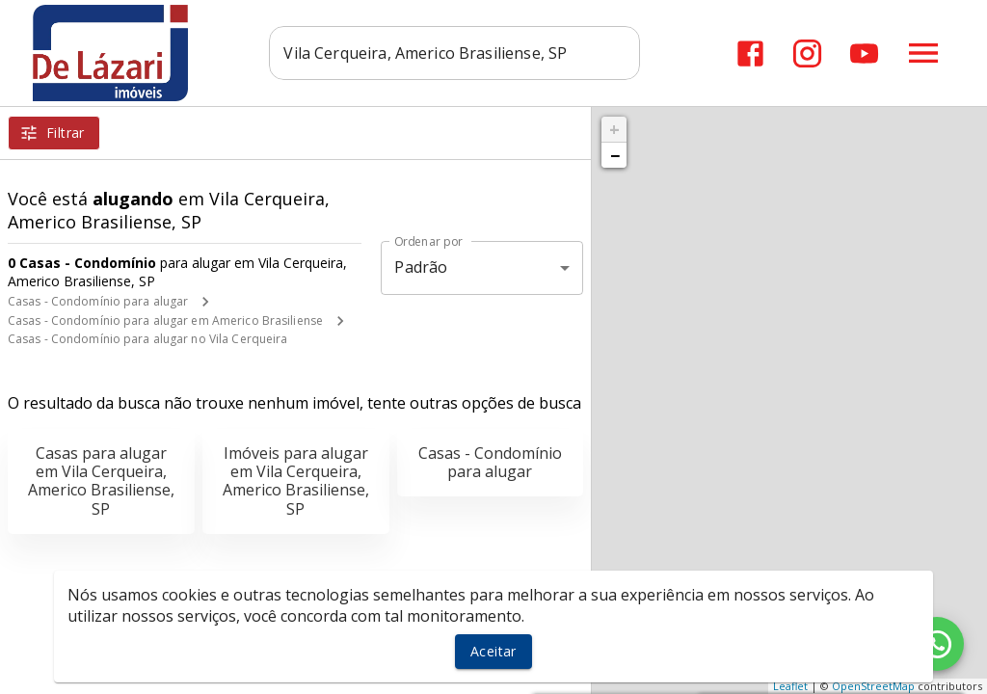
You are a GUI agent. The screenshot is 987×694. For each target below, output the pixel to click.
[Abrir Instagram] (807, 53)
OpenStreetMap (873, 686)
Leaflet (790, 686)
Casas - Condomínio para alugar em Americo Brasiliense (165, 320)
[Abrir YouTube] (864, 53)
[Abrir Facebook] (750, 53)
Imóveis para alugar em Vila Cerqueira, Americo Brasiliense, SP (296, 481)
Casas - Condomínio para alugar (98, 301)
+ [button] (614, 129)
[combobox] (455, 53)
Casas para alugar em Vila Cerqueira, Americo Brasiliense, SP (101, 481)
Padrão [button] (420, 267)
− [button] (615, 155)
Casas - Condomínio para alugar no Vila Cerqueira (147, 339)
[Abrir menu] (923, 53)
